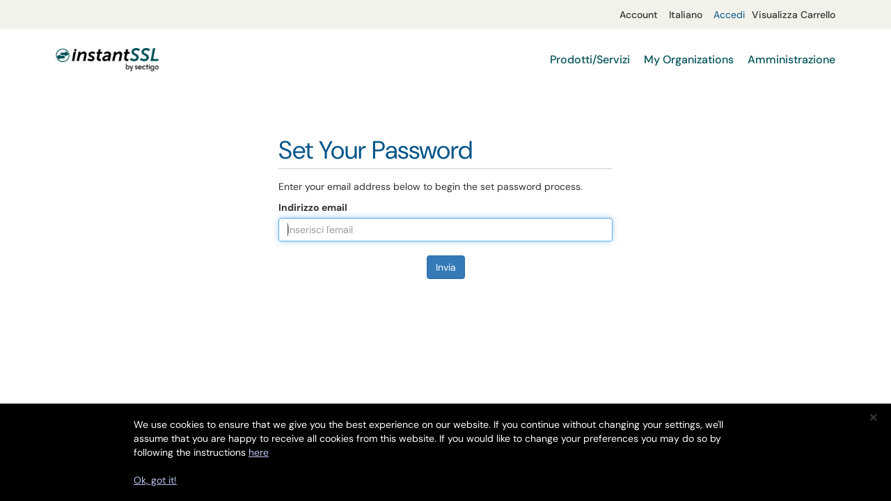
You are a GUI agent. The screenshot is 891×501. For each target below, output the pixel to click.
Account (639, 14)
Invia (446, 267)
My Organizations (689, 59)
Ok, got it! (155, 480)
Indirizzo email (312, 207)
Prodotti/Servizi (590, 59)
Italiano (685, 14)
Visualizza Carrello (793, 14)
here (259, 452)
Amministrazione (791, 59)
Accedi (729, 14)
